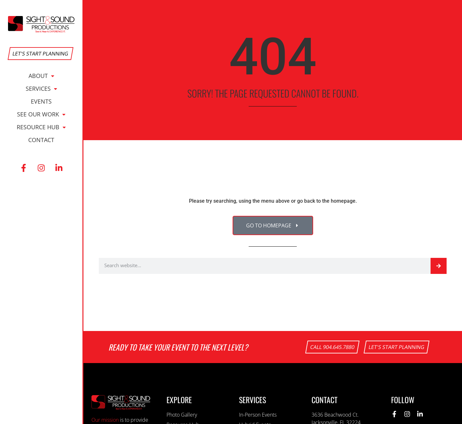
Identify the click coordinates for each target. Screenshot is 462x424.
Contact (41, 140)
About (41, 76)
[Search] (439, 266)
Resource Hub (41, 127)
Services (41, 88)
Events (41, 101)
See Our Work (41, 114)
